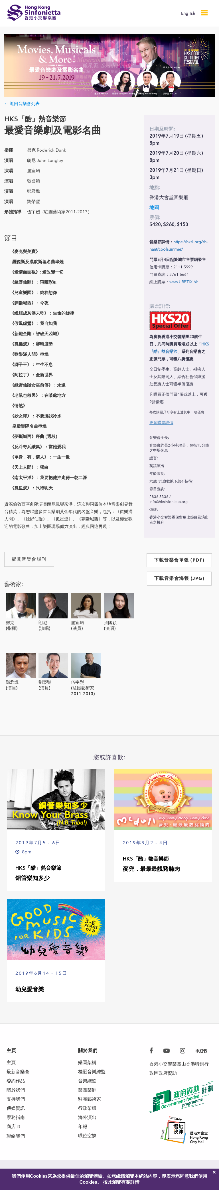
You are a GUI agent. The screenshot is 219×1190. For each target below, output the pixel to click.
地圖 (154, 207)
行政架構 (87, 1108)
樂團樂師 (87, 1090)
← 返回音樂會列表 (22, 103)
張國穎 (110, 622)
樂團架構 (87, 1062)
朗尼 (42, 622)
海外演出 (87, 1117)
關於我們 (16, 1090)
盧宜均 (77, 622)
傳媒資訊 (16, 1108)
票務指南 (16, 1117)
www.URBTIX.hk (183, 282)
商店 (11, 1126)
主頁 (11, 1062)
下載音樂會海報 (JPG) (179, 578)
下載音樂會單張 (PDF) (179, 560)
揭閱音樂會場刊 (29, 559)
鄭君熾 (12, 682)
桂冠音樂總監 (92, 1071)
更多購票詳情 (161, 422)
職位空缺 (87, 1135)
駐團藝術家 (89, 1099)
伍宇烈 (77, 682)
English (188, 13)
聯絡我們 (16, 1136)
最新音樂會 (18, 1071)
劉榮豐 (44, 682)
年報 (82, 1126)
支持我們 (16, 1099)
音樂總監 (87, 1081)
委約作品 (16, 1081)
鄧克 (10, 622)
